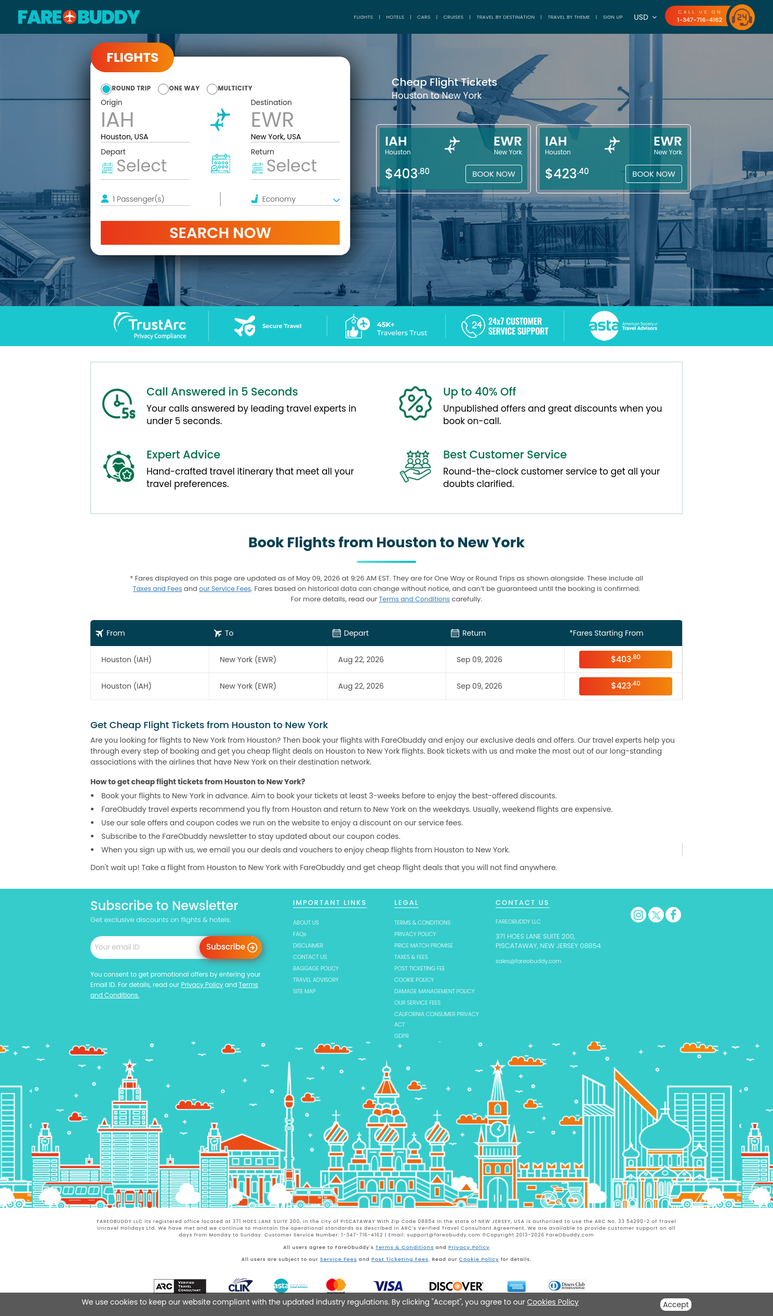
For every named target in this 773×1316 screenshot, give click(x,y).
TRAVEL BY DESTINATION (472, 16)
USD (638, 17)
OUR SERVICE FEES (422, 1014)
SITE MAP (307, 992)
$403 (625, 659)
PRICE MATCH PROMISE (430, 945)
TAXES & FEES (414, 957)
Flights (303, 16)
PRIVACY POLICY (419, 933)
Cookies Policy (553, 1302)
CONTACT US (314, 957)
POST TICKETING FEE (425, 968)
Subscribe (225, 946)
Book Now (493, 173)
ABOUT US (309, 921)
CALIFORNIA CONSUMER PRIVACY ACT (431, 1031)
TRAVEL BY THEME (550, 16)
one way (204, 88)
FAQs (301, 933)
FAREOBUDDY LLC (523, 920)
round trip (137, 88)
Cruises (409, 16)
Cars (373, 16)
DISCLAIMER (311, 945)
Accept (676, 1304)
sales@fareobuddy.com (536, 960)
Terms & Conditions (406, 1260)
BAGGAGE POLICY (321, 968)
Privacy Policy (202, 983)
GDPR (403, 1049)
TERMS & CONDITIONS (428, 921)
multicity (269, 88)
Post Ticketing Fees (400, 1271)
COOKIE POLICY (418, 980)
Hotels (340, 16)
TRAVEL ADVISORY (321, 980)
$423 (625, 685)
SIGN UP (603, 16)
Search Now (220, 232)
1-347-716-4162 (696, 19)
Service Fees (340, 1271)
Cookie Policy (477, 1271)
